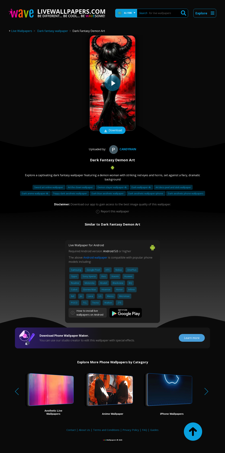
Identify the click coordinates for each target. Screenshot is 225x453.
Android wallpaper (95, 257)
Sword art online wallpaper (49, 187)
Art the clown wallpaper (80, 187)
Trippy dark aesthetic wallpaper (70, 193)
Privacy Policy (131, 430)
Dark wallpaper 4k (141, 187)
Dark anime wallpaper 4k (35, 193)
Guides (154, 430)
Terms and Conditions (106, 430)
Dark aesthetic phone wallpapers (185, 193)
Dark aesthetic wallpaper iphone (146, 193)
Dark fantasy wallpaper (52, 31)
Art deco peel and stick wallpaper (173, 187)
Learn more (192, 338)
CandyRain (122, 149)
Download (112, 130)
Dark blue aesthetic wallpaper (108, 193)
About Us (84, 430)
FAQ (144, 430)
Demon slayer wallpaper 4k (112, 187)
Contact (71, 430)
